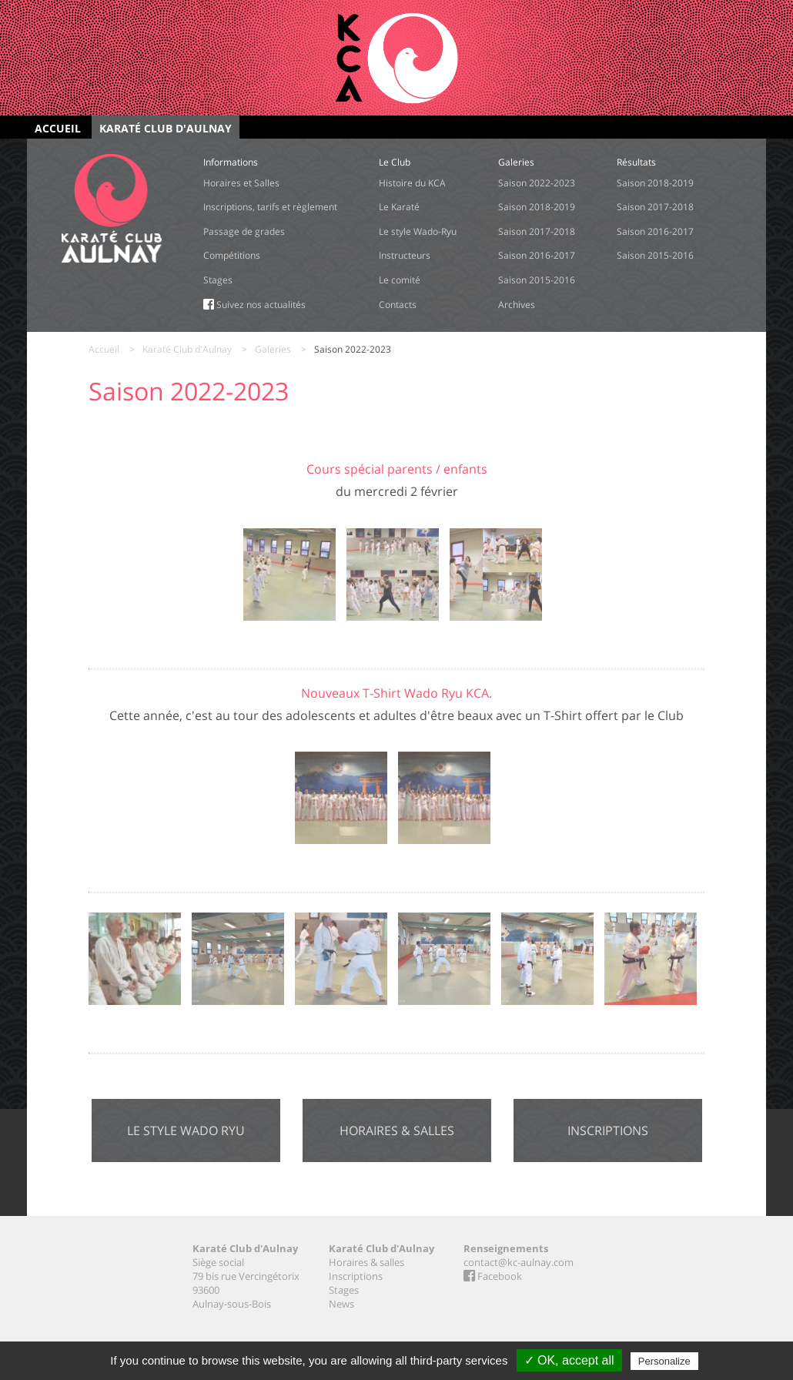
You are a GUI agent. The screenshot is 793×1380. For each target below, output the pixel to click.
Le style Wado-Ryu (418, 231)
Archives (516, 304)
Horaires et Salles (241, 182)
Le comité (399, 279)
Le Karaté (399, 206)
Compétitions (231, 255)
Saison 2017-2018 (536, 231)
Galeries (273, 349)
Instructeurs (404, 255)
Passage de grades (244, 231)
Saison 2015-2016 (536, 279)
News (341, 1304)
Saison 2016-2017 (536, 255)
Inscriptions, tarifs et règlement (270, 206)
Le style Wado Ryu (186, 1130)
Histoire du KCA (412, 182)
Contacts (398, 304)
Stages (218, 279)
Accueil (58, 128)
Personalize (664, 1361)
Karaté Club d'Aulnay (165, 128)
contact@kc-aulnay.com (518, 1262)
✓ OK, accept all (569, 1360)
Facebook (492, 1276)
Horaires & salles (397, 1130)
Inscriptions (607, 1130)
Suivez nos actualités (254, 304)
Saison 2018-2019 (536, 206)
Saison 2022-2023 (536, 182)
